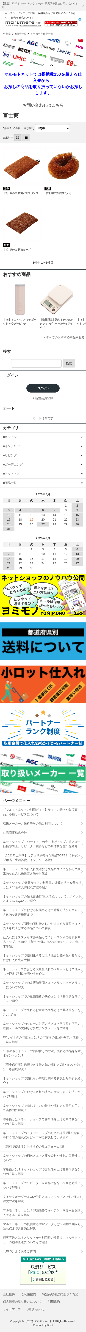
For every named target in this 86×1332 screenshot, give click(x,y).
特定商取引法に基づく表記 (60, 1294)
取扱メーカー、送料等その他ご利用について (33, 823)
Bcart (50, 1325)
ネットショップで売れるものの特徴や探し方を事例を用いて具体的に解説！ (41, 1108)
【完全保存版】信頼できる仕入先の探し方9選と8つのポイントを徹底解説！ (42, 1067)
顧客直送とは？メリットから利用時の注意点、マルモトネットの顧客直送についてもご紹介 (41, 1240)
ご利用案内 (28, 1294)
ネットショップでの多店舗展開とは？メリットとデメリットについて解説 (41, 985)
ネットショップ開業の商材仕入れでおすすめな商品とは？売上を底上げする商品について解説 (41, 926)
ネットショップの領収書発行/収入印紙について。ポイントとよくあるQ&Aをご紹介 (42, 899)
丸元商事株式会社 (15, 832)
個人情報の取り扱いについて (22, 1301)
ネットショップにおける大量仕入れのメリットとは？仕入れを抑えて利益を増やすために (41, 971)
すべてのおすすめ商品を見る (65, 337)
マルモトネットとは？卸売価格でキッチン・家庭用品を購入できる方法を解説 (41, 1213)
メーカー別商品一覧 (42, 33)
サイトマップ (12, 1309)
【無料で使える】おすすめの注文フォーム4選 (33, 1146)
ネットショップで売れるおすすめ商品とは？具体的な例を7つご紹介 (41, 1012)
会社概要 (9, 1294)
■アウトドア (11, 473)
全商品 (7, 33)
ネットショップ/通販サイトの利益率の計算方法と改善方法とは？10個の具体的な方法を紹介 (42, 885)
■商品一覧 (20, 33)
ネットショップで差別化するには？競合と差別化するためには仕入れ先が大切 (41, 958)
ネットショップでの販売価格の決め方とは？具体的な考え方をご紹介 (41, 999)
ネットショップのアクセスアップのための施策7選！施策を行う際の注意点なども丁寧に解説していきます (41, 1135)
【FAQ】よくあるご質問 (19, 1251)
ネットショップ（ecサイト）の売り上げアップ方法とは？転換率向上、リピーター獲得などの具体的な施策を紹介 (42, 844)
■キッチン (10, 437)
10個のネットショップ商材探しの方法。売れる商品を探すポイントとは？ (42, 1053)
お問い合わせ (36, 1309)
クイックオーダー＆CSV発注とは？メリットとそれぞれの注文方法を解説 (42, 1199)
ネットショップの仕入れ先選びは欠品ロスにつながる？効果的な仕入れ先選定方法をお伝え (41, 871)
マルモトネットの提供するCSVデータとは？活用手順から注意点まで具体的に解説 (42, 1226)
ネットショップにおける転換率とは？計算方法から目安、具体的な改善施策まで (41, 912)
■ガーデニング (13, 464)
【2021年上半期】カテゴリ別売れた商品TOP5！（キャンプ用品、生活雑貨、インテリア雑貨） (41, 858)
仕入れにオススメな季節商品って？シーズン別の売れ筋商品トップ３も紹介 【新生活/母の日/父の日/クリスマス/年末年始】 (41, 942)
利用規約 (54, 1301)
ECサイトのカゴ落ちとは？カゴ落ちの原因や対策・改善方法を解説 (41, 1040)
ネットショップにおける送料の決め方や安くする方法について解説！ (41, 1094)
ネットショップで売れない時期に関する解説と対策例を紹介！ (41, 1081)
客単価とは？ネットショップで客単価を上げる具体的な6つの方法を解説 (41, 1121)
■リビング (10, 455)
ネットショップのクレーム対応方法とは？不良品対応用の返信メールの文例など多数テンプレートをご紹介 (41, 1026)
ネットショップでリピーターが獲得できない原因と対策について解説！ (41, 1185)
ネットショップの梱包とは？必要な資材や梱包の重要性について (41, 1158)
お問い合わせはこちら (43, 105)
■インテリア (11, 446)
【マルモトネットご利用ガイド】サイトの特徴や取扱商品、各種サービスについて (40, 812)
